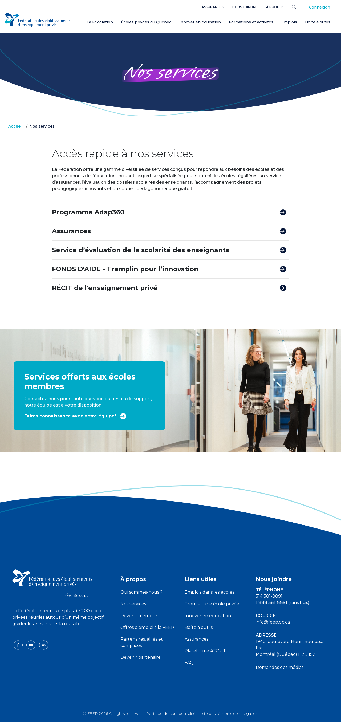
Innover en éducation (200, 22)
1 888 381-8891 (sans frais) (283, 602)
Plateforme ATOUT (205, 650)
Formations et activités (251, 22)
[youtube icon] (31, 644)
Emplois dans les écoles (209, 592)
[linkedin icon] (44, 644)
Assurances (213, 7)
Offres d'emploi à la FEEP (147, 627)
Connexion (319, 7)
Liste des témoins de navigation (228, 713)
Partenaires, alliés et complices (141, 642)
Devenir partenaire (140, 657)
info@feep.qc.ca (273, 622)
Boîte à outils (317, 22)
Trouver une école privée (212, 603)
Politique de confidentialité (171, 713)
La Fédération (100, 22)
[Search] (298, 7)
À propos (275, 7)
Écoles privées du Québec (146, 22)
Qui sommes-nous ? (141, 592)
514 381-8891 (269, 596)
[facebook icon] (18, 644)
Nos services (133, 603)
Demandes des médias (279, 667)
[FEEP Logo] (37, 19)
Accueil (15, 126)
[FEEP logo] (52, 583)
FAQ (189, 662)
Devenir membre (138, 615)
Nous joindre (245, 7)
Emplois (289, 22)
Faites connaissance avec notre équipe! (75, 416)
